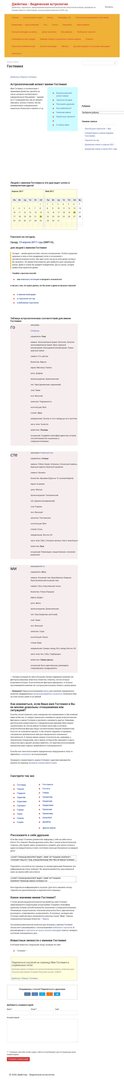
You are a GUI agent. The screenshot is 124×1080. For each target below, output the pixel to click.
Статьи (55, 25)
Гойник (46, 793)
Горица (20, 810)
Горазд (20, 818)
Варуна (46, 919)
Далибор (47, 822)
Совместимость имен (32, 17)
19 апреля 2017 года (31, 242)
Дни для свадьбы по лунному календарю (91, 46)
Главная (15, 17)
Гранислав (47, 809)
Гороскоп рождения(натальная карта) (92, 17)
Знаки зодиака (83, 25)
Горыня (20, 789)
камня (46, 691)
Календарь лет (64, 17)
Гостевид (21, 785)
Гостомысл (48, 784)
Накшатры (67, 25)
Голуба (20, 822)
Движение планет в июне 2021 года (101, 149)
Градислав (47, 801)
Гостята (46, 788)
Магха (42, 566)
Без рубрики (66, 32)
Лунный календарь (48, 46)
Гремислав (47, 797)
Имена (50, 17)
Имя (9, 1009)
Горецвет (21, 805)
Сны (45, 25)
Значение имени (63, 112)
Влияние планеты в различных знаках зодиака (60, 39)
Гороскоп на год (92, 140)
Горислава (22, 801)
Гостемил (32, 77)
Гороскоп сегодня (64, 100)
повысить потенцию (30, 279)
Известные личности (65, 117)
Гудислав (21, 797)
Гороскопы (16, 53)
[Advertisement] (99, 84)
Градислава (48, 805)
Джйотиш (14, 77)
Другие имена (49, 828)
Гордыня (21, 793)
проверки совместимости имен (43, 763)
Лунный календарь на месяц (24, 32)
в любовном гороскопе (28, 303)
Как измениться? (63, 108)
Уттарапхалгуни (46, 453)
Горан (19, 814)
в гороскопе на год (26, 298)
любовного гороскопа (62, 927)
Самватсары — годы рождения (25, 25)
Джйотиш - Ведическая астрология (40, 4)
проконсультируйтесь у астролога (48, 694)
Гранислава (48, 813)
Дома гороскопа (49, 32)
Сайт (57, 1009)
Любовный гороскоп (86, 32)
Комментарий (13, 1017)
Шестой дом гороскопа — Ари (98, 129)
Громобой (47, 818)
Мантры (65, 46)
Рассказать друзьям (65, 104)
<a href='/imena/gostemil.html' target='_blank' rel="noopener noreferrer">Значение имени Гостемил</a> (43, 879)
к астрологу (26, 754)
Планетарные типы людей (23, 39)
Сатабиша (35, 331)
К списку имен (62, 125)
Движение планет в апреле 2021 (99, 144)
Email (34, 1009)
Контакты (109, 7)
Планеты (90, 39)
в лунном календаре (26, 294)
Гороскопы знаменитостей (23, 46)
